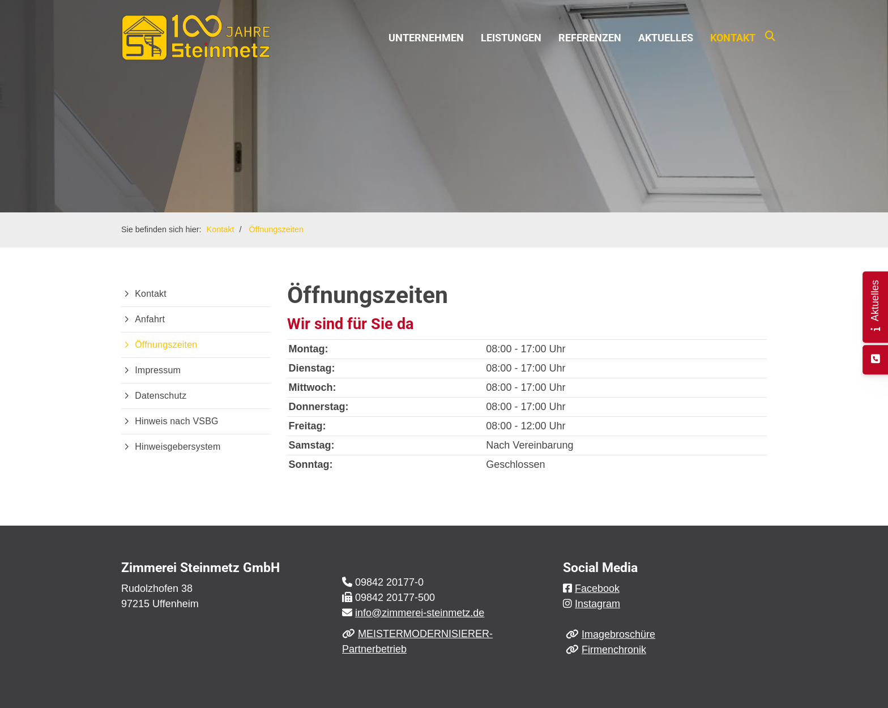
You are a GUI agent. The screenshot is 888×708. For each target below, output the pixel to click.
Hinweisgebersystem (177, 446)
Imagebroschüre (618, 634)
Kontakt (732, 38)
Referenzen (589, 38)
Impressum (158, 370)
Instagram (597, 603)
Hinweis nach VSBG (176, 421)
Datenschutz (160, 395)
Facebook (597, 588)
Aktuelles (665, 38)
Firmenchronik (614, 649)
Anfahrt (150, 319)
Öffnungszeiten (276, 229)
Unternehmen (426, 38)
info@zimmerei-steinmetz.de (419, 613)
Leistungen (511, 38)
